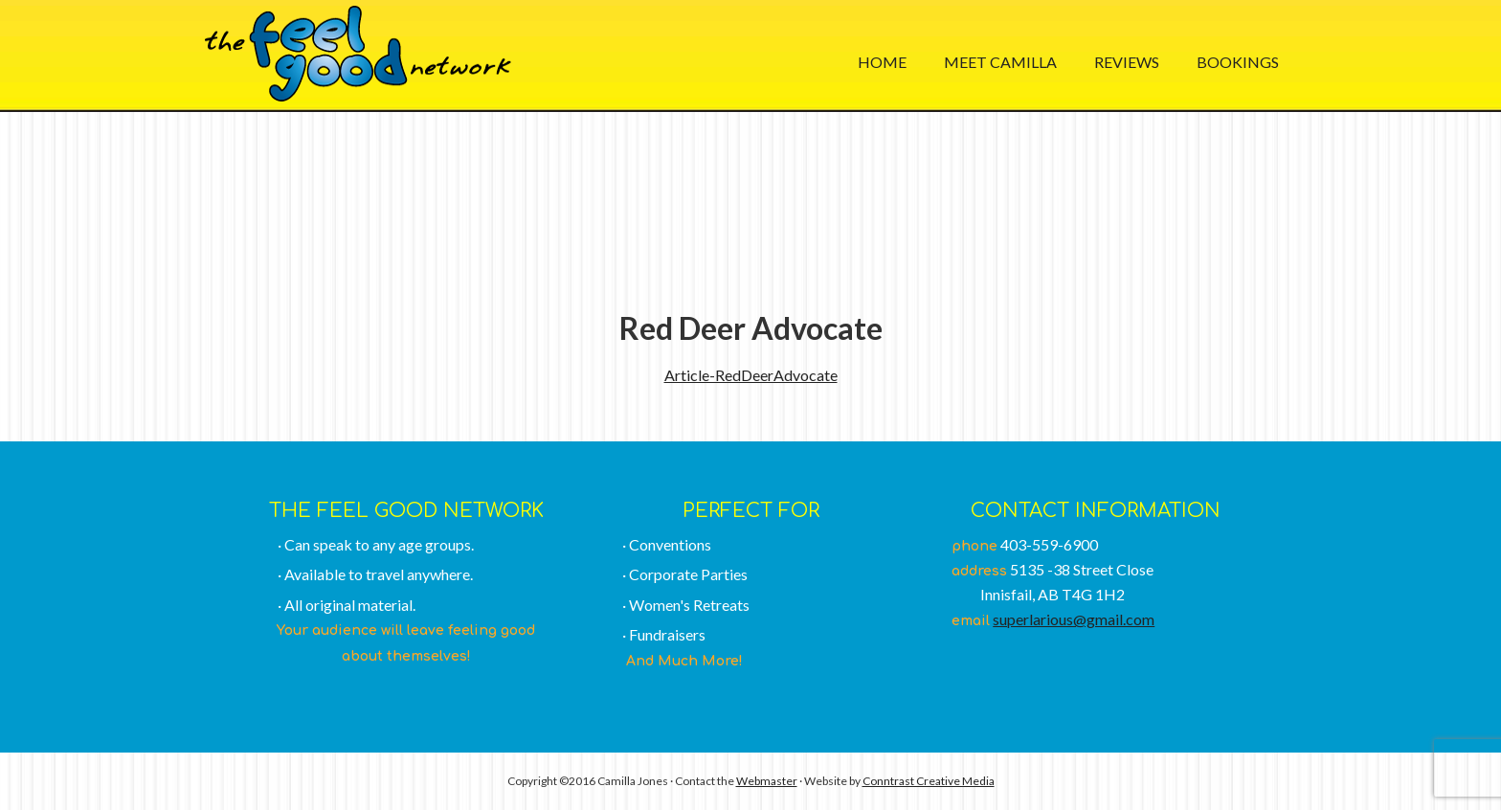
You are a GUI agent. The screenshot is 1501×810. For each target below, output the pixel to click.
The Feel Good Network (358, 53)
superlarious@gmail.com (1073, 619)
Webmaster (766, 781)
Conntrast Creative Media (929, 781)
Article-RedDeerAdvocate (751, 375)
